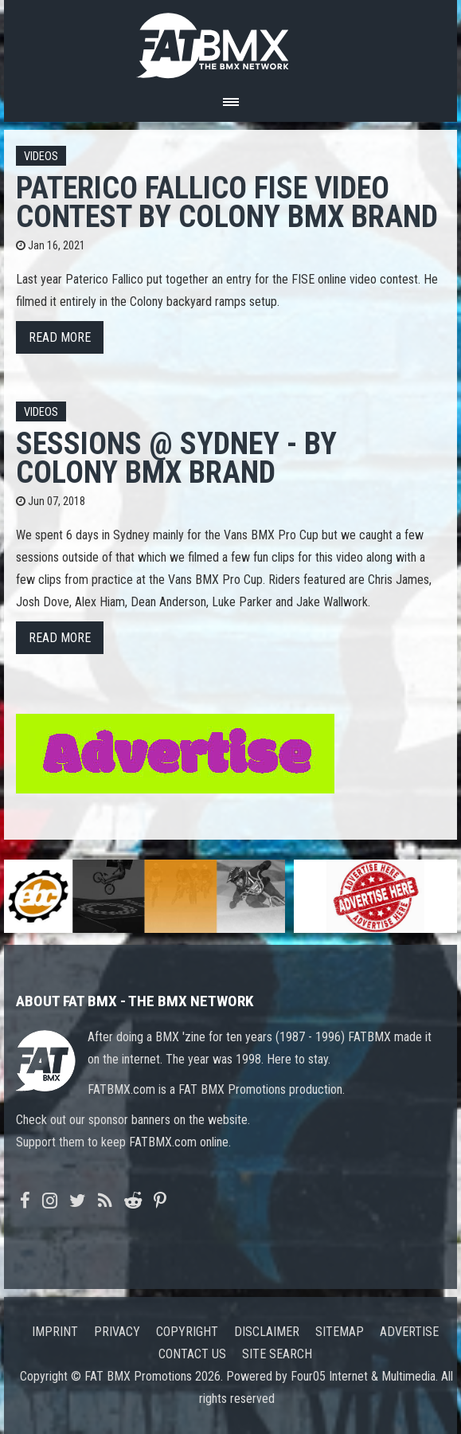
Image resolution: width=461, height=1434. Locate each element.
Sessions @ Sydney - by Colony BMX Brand (176, 457)
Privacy (117, 1331)
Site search (277, 1354)
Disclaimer (266, 1331)
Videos (41, 156)
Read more (60, 337)
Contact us (192, 1354)
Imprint (55, 1331)
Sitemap (339, 1331)
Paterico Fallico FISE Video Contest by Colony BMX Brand (227, 202)
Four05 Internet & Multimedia (363, 1376)
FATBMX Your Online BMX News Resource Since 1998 (230, 41)
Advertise (409, 1331)
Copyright (187, 1331)
